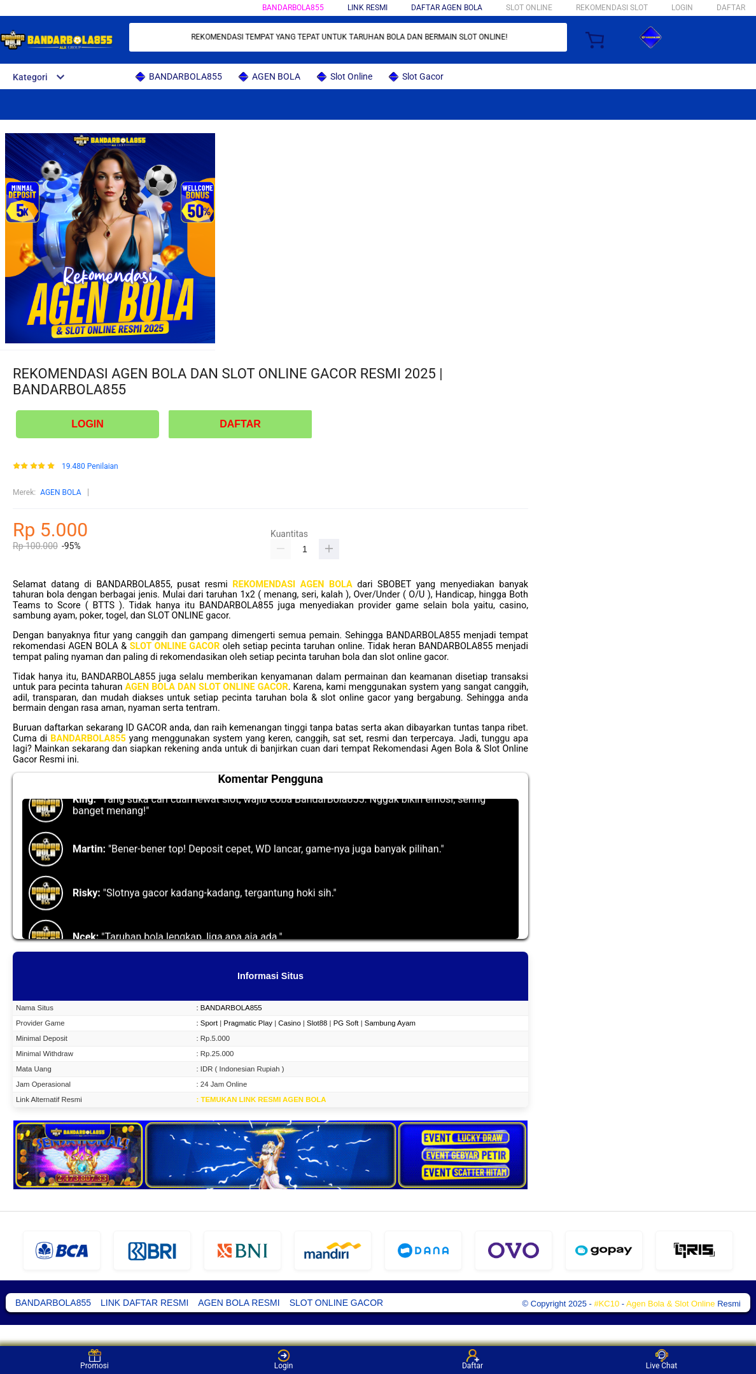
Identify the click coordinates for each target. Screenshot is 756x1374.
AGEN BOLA (60, 492)
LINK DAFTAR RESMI (144, 1303)
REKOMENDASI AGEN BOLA (292, 584)
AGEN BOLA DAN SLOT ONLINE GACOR (206, 687)
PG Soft (346, 1023)
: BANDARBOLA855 (229, 1008)
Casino (289, 1023)
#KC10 (606, 1303)
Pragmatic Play (247, 1023)
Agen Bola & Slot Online (670, 1303)
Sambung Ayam (390, 1023)
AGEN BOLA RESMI (238, 1303)
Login (283, 1359)
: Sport (207, 1023)
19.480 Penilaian (90, 466)
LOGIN (682, 7)
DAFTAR (731, 7)
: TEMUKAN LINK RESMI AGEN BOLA (261, 1099)
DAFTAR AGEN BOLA (446, 7)
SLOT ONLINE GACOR (175, 646)
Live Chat (661, 1359)
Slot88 (317, 1023)
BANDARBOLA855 (293, 7)
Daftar (472, 1359)
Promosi (94, 1359)
